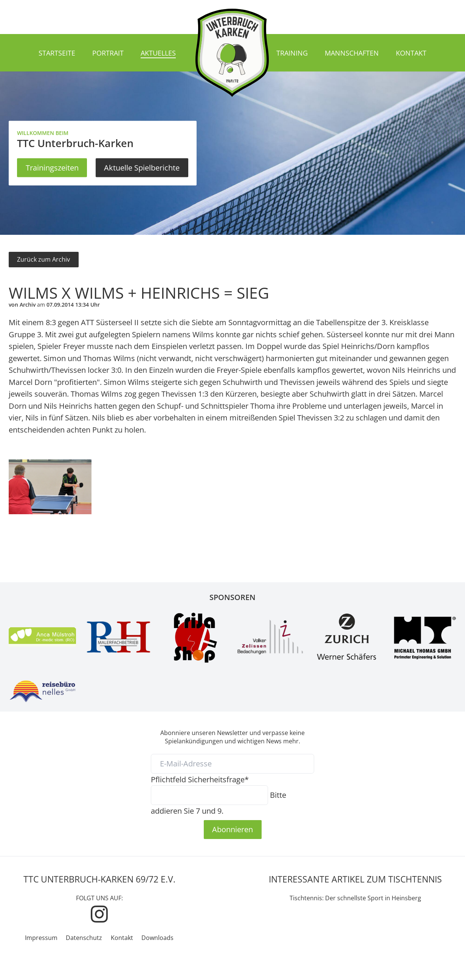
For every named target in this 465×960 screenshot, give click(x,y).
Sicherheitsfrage (200, 779)
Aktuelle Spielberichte (142, 167)
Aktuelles (158, 52)
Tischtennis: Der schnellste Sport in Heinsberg (355, 898)
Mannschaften (352, 52)
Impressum (41, 938)
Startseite (57, 52)
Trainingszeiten (52, 167)
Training (292, 52)
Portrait (108, 52)
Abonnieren (232, 829)
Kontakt (411, 52)
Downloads (157, 938)
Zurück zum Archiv (43, 259)
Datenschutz (84, 938)
